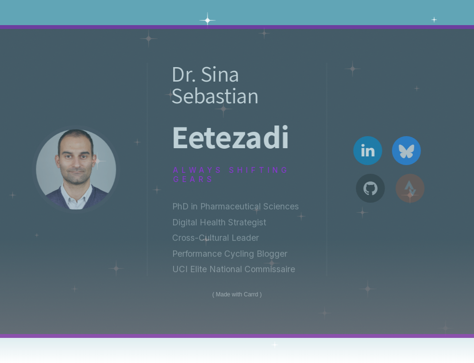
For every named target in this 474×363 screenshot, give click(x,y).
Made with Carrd (237, 294)
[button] (369, 151)
